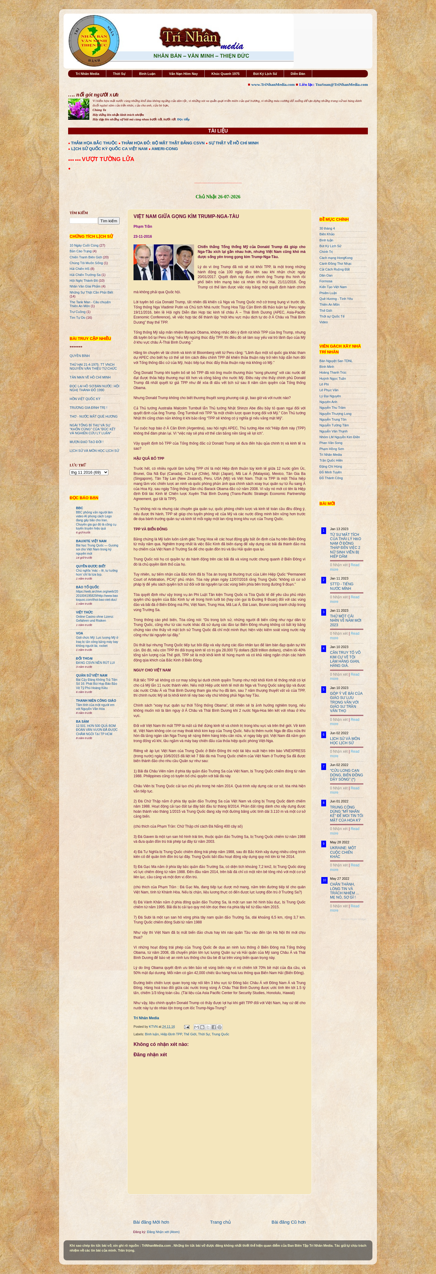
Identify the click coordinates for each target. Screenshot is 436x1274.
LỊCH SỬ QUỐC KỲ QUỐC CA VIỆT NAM (109, 148)
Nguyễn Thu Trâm (332, 407)
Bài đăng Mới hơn (151, 1222)
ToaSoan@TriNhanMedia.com (341, 84)
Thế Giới (190, 1034)
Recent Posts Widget (353, 919)
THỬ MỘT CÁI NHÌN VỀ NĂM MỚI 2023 (345, 620)
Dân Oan (325, 275)
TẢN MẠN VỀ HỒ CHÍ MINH (90, 377)
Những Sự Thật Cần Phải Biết (91, 292)
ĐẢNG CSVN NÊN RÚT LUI (95, 662)
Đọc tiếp (183, 119)
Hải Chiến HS (79, 269)
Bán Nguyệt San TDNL (336, 361)
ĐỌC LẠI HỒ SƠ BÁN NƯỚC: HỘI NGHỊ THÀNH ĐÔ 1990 (94, 388)
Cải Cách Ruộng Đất (334, 269)
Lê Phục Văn (329, 390)
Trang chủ (220, 1222)
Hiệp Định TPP (171, 1034)
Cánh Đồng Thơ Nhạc (335, 263)
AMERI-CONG (164, 148)
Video (323, 322)
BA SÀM (82, 721)
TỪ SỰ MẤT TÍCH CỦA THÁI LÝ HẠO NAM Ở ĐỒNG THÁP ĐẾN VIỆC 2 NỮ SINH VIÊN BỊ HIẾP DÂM (345, 546)
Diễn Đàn (298, 74)
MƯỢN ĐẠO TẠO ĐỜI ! (87, 442)
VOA (79, 633)
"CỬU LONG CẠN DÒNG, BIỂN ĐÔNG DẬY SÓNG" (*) (346, 775)
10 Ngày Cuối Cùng (84, 245)
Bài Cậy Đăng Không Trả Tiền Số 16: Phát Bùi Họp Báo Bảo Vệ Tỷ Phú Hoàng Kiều (96, 684)
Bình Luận (147, 74)
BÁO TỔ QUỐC (87, 587)
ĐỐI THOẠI (84, 658)
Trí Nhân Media (87, 74)
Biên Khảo (327, 234)
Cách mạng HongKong (335, 258)
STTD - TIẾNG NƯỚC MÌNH (341, 586)
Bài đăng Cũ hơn (289, 1222)
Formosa (325, 281)
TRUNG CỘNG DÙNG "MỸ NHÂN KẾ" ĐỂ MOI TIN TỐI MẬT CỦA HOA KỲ (346, 813)
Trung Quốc (220, 1034)
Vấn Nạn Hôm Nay (183, 74)
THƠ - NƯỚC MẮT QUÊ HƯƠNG (93, 416)
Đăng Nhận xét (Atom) (163, 1232)
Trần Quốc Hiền (331, 460)
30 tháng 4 (327, 228)
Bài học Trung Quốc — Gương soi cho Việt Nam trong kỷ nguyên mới (97, 549)
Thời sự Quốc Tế (332, 316)
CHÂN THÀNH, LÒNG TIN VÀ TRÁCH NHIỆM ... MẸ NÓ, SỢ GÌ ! (344, 890)
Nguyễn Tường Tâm (334, 425)
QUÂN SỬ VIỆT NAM (91, 675)
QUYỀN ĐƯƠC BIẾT (91, 566)
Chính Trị (326, 252)
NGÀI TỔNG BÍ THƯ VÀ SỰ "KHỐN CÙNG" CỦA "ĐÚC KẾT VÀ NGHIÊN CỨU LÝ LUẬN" (92, 429)
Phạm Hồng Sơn (331, 449)
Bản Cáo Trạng (81, 251)
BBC (79, 508)
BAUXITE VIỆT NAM (91, 541)
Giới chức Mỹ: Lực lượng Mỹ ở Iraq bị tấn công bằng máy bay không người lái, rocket (97, 641)
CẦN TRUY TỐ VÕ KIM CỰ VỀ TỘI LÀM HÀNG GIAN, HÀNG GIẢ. (345, 659)
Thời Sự (119, 74)
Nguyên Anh (328, 402)
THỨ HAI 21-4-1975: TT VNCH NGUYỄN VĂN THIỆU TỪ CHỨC (93, 366)
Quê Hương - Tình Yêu (336, 299)
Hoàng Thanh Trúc (332, 372)
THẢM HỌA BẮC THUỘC (94, 143)
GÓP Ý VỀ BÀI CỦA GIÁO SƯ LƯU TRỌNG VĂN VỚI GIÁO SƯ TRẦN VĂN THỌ (346, 702)
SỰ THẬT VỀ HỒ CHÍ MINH (234, 143)
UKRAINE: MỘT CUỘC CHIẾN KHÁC (343, 852)
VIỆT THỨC (84, 612)
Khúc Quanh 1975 (225, 74)
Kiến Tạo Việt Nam (333, 287)
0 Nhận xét (339, 565)
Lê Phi (324, 384)
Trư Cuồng (78, 312)
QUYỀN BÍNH (80, 356)
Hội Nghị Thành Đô (84, 280)
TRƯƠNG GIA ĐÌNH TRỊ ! (88, 407)
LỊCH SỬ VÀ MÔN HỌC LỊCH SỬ (94, 450)
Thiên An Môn (329, 304)
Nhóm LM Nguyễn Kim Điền (339, 437)
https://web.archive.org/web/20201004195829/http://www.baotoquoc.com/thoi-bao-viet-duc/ (97, 595)
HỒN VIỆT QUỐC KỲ (85, 399)
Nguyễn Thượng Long (335, 413)
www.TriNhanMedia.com (273, 84)
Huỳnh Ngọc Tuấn (332, 378)
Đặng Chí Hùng (330, 466)
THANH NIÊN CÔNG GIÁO (96, 700)
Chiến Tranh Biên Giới (86, 257)
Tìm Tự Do (77, 317)
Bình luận (152, 1034)
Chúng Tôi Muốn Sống (86, 263)
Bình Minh (326, 366)
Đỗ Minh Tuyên (330, 472)
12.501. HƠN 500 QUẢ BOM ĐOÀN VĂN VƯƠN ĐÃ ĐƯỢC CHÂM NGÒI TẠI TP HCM (96, 730)
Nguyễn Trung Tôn (332, 419)
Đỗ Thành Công (331, 478)
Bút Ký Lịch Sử (265, 74)
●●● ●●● (75, 160)
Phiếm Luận (328, 293)
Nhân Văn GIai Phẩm (85, 286)
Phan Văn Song (330, 443)
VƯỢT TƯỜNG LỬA (108, 159)
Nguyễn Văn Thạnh (333, 431)
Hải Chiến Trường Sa (85, 275)
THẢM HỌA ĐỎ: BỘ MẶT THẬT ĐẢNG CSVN (163, 143)
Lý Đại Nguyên (330, 396)
